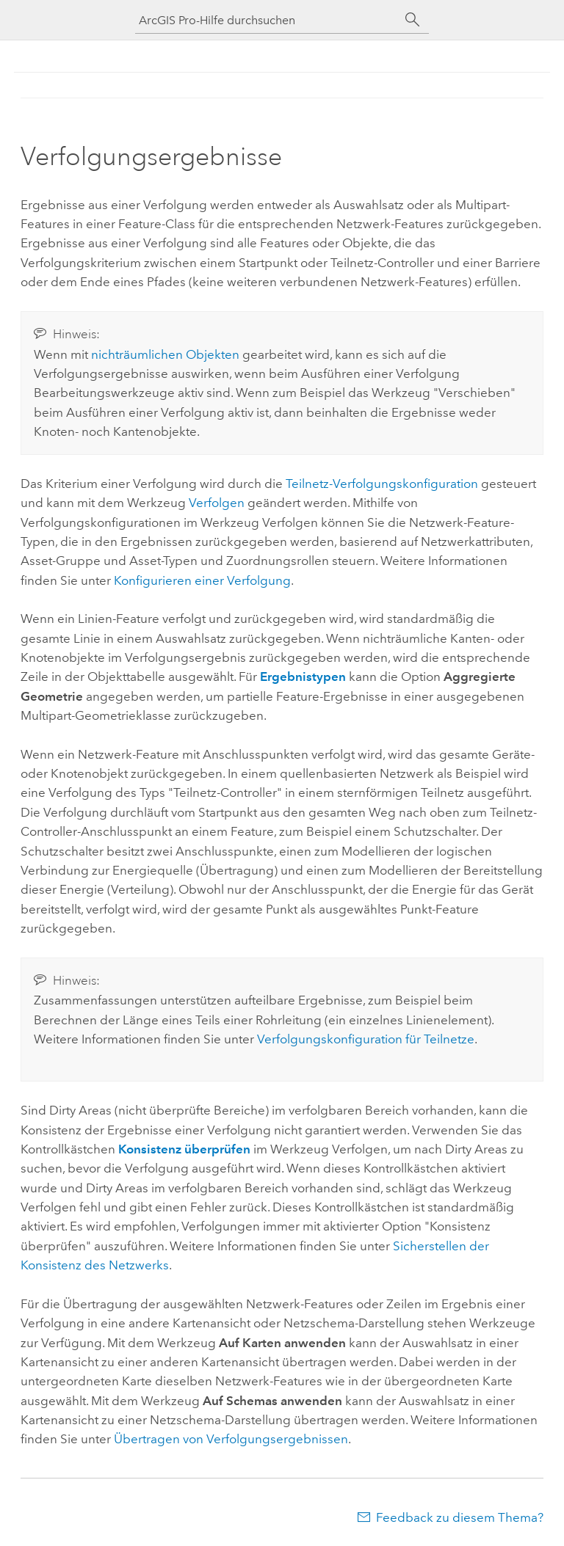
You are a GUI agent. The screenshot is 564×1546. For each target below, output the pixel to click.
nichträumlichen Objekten (165, 354)
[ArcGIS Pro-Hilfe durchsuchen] (267, 20)
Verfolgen (217, 502)
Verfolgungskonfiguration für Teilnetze (365, 1039)
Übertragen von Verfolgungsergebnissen (231, 1439)
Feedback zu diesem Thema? (459, 1517)
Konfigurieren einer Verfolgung (202, 580)
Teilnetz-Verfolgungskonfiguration (382, 483)
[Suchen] (412, 19)
